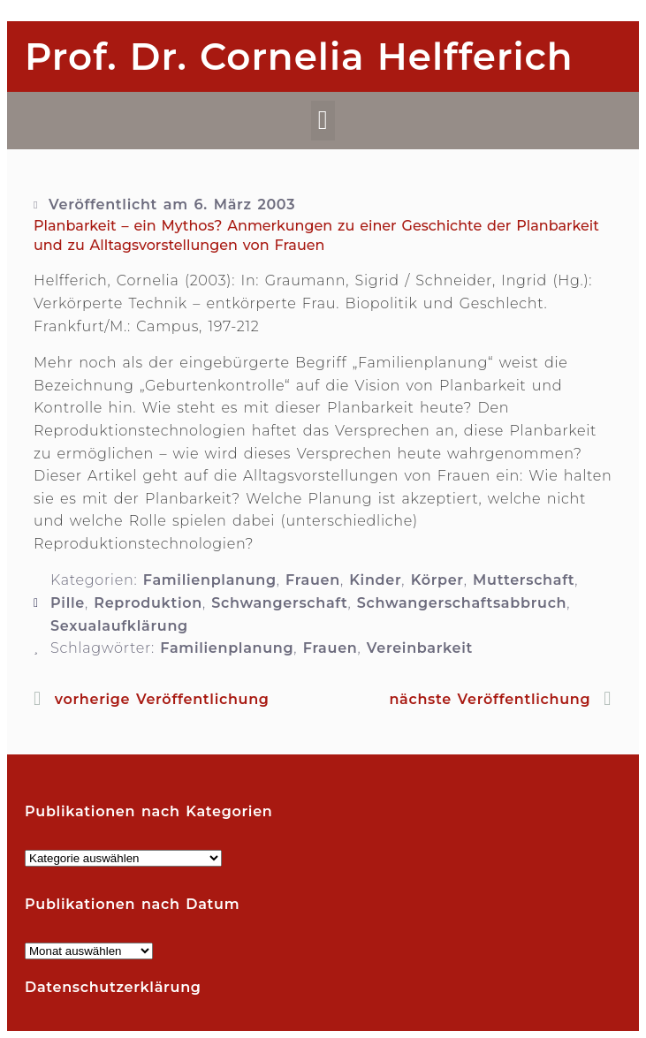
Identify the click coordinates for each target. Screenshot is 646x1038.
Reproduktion (148, 603)
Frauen (312, 580)
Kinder (375, 580)
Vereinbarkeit (420, 648)
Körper (437, 580)
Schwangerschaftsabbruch (462, 603)
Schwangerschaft (279, 603)
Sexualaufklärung (119, 625)
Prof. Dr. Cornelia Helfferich (299, 57)
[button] (323, 120)
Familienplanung (210, 580)
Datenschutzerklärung (113, 987)
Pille (67, 603)
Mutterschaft (523, 580)
